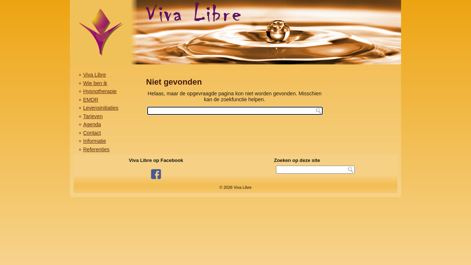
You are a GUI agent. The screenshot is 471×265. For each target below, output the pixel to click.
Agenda (92, 124)
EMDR (90, 100)
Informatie (94, 141)
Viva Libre (94, 75)
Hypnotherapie (100, 91)
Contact (92, 133)
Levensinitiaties (100, 108)
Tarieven (93, 116)
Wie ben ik (95, 83)
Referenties (96, 149)
